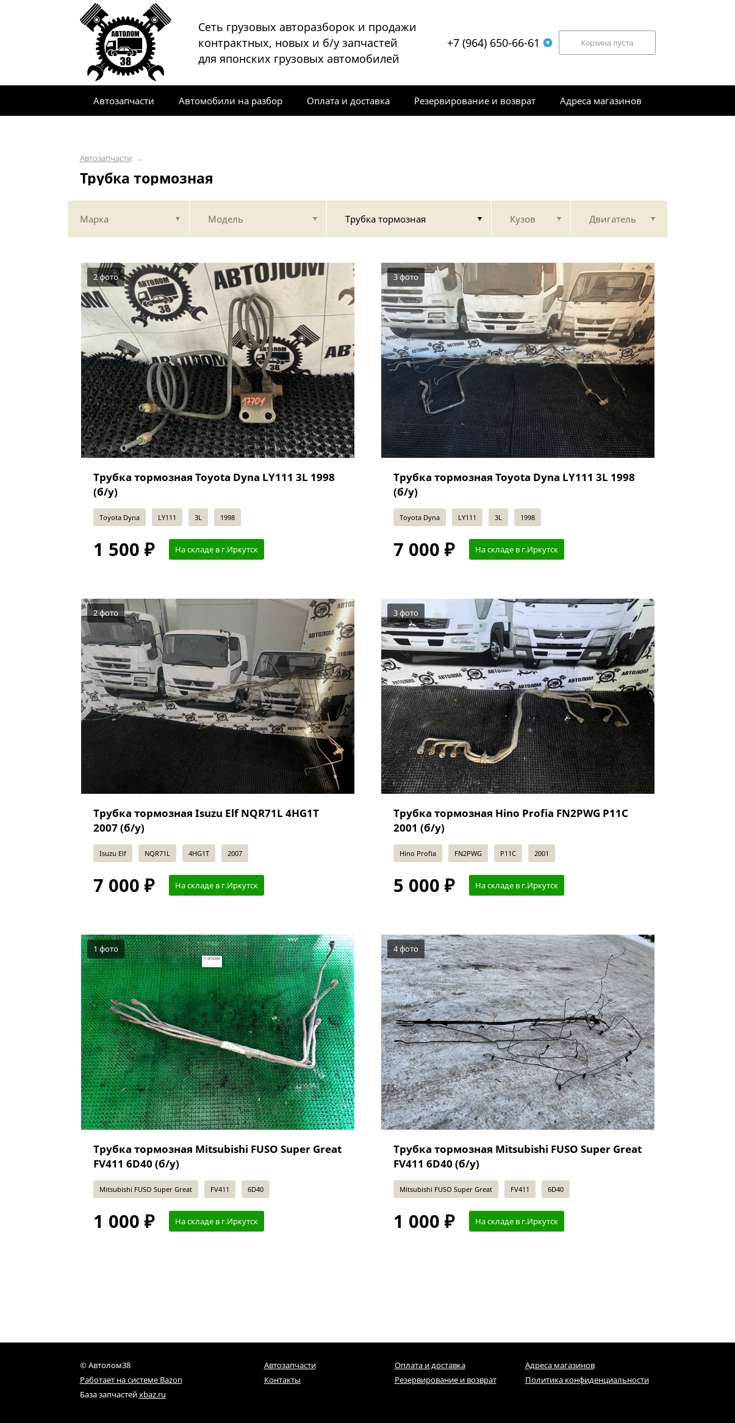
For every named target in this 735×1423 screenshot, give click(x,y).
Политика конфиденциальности (587, 1379)
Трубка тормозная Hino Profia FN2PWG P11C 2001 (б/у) (510, 820)
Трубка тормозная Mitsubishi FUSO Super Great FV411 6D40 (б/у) (217, 1156)
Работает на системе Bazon (131, 1379)
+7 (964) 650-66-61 (500, 42)
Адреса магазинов (560, 1365)
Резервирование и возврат (446, 1379)
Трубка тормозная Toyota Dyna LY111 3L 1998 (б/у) (214, 484)
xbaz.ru (152, 1394)
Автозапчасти (106, 158)
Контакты (282, 1379)
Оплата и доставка (430, 1365)
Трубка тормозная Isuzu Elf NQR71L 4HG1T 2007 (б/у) (206, 820)
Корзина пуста (607, 43)
